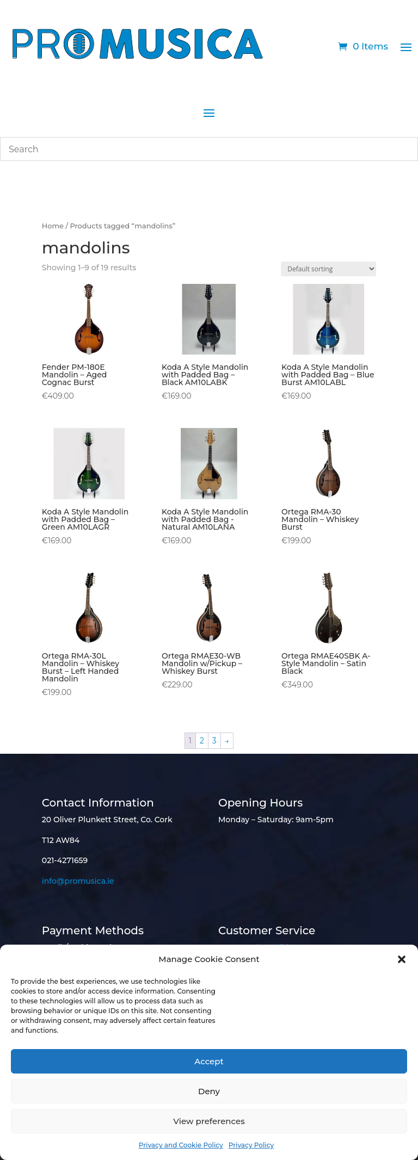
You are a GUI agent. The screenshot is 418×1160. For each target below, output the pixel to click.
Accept (208, 1061)
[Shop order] (328, 269)
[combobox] (209, 149)
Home (53, 226)
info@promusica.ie (78, 881)
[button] (401, 959)
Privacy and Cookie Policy (181, 1145)
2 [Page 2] (202, 741)
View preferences (208, 1121)
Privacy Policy (251, 1145)
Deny (209, 1091)
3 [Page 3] (214, 741)
